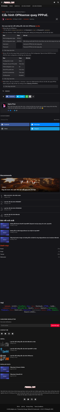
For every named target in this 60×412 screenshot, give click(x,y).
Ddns (32, 306)
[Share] (57, 19)
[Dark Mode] (54, 2)
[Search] (58, 2)
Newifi (30, 308)
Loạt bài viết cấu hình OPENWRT (12, 201)
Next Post (56, 119)
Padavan (4, 310)
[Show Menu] (1, 2)
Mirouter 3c (22, 308)
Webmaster (30, 257)
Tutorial (30, 254)
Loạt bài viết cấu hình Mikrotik (12, 214)
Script (30, 251)
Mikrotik (13, 308)
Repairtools (26, 310)
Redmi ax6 (18, 310)
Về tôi (18, 406)
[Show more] (33, 96)
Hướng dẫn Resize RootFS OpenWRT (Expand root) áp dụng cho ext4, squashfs (30, 223)
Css (28, 306)
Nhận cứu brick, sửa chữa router (12, 195)
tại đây (38, 26)
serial (7, 11)
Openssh (36, 308)
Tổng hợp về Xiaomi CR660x (17, 367)
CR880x (11, 6)
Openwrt (43, 308)
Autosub (7, 306)
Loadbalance (6, 308)
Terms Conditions (39, 406)
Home (3, 11)
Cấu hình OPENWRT (25, 6)
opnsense (12, 11)
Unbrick (43, 310)
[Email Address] (25, 325)
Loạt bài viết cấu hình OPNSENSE (12, 208)
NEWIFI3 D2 (17, 6)
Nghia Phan (9, 19)
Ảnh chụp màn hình (9, 50)
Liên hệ (23, 406)
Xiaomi (55, 310)
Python (11, 310)
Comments (25, 19)
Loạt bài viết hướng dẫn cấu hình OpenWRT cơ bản (23, 348)
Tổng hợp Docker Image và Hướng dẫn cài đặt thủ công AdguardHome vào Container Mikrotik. (34, 237)
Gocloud (39, 306)
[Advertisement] (30, 152)
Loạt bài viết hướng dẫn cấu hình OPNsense (21, 355)
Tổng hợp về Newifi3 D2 (16, 374)
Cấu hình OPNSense (37, 6)
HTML (46, 306)
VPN (48, 310)
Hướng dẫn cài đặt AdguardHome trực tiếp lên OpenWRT (25, 230)
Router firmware (36, 310)
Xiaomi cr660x (29, 312)
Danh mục (4, 245)
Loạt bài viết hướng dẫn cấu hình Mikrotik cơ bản (23, 341)
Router (30, 249)
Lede (52, 306)
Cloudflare (21, 306)
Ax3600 (14, 306)
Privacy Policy (29, 406)
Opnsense (7, 91)
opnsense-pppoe (20, 11)
